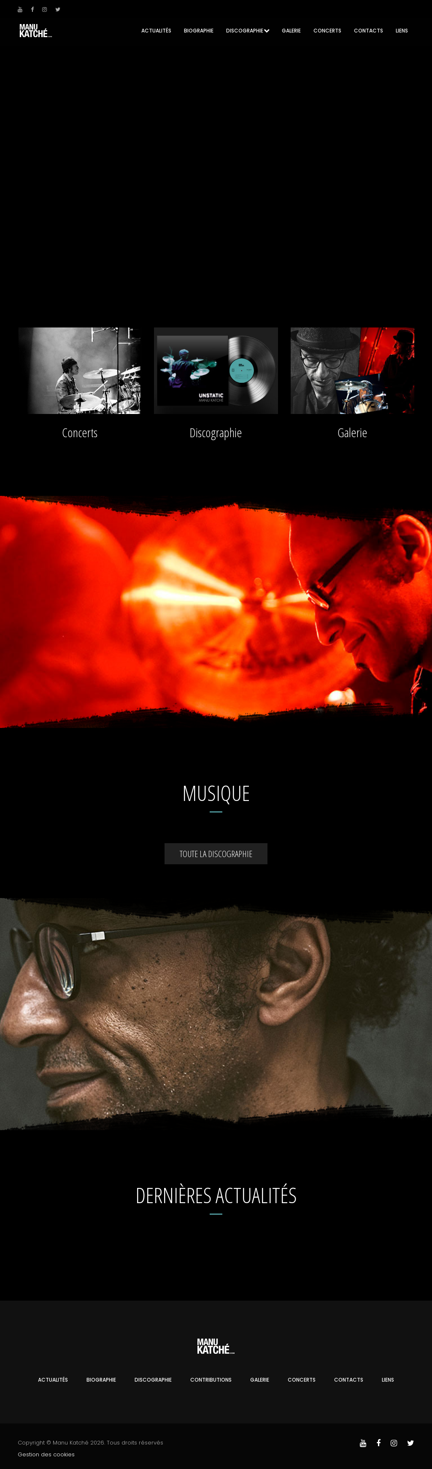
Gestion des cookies (46, 1453)
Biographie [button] (198, 30)
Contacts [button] (368, 30)
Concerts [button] (327, 30)
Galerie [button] (291, 30)
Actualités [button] (156, 30)
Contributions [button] (211, 1378)
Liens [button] (402, 30)
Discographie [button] (244, 30)
